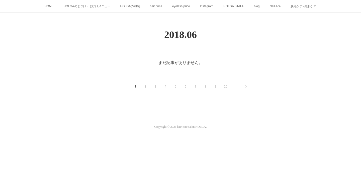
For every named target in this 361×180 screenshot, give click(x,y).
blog (257, 6)
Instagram (206, 6)
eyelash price (181, 6)
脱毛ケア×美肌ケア (303, 6)
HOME (49, 6)
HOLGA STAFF (233, 6)
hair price (156, 6)
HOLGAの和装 (130, 6)
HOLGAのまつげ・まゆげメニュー (87, 6)
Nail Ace (275, 6)
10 (225, 86)
